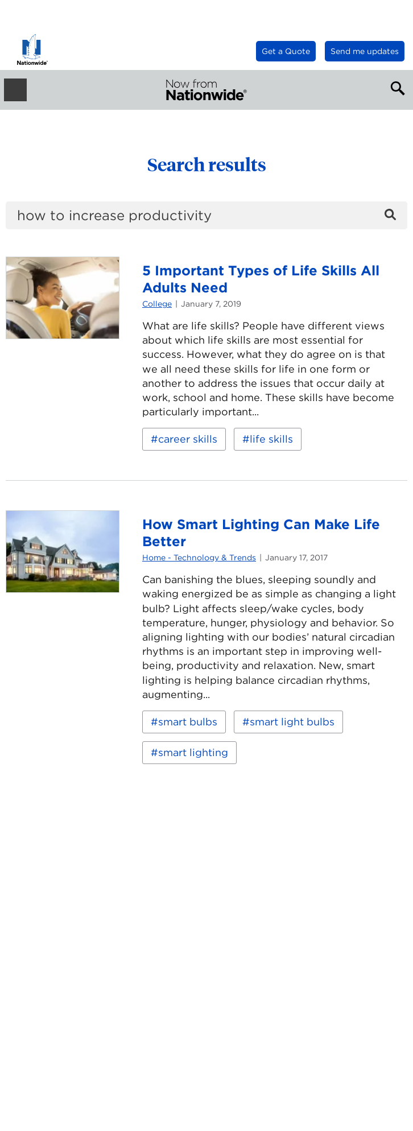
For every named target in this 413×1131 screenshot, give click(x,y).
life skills (271, 439)
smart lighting (193, 752)
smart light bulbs (292, 722)
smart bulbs (187, 722)
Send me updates (365, 51)
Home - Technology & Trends (199, 557)
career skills (187, 439)
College (157, 303)
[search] (206, 215)
